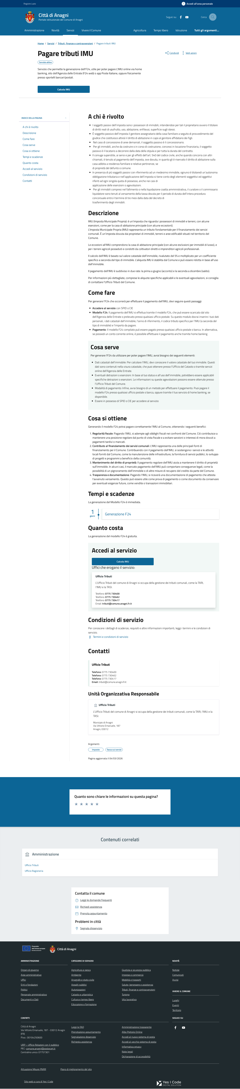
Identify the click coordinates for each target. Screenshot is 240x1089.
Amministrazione (34, 30)
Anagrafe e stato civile (82, 980)
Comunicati (178, 975)
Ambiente (76, 975)
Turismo (125, 995)
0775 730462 (112, 597)
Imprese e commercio (132, 975)
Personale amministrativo (34, 995)
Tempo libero (161, 30)
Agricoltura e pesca (81, 970)
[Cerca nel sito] (212, 17)
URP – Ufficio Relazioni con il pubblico (40, 1045)
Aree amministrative (31, 975)
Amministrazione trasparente (137, 1027)
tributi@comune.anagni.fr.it (117, 604)
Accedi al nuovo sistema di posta (138, 1037)
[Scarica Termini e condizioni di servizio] (108, 637)
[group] (44, 864)
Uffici (23, 980)
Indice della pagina (44, 118)
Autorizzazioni (78, 990)
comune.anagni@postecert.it (40, 1049)
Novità (55, 30)
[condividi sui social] (172, 52)
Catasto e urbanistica (82, 995)
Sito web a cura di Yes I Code (38, 1082)
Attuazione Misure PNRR (33, 1069)
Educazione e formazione (84, 1004)
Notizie (175, 970)
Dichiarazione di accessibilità (136, 1057)
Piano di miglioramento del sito (76, 1069)
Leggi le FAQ (77, 1027)
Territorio (176, 1010)
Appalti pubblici (79, 985)
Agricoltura (139, 30)
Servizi (70, 30)
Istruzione (181, 30)
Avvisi (175, 980)
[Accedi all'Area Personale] (197, 3)
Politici (24, 990)
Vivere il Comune (91, 30)
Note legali (127, 1052)
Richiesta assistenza (81, 1042)
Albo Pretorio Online (132, 1032)
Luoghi (175, 1000)
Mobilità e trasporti (131, 980)
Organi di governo (30, 970)
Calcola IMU (123, 561)
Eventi (175, 1005)
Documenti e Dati (29, 1000)
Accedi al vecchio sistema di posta (139, 1042)
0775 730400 (112, 594)
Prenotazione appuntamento (86, 1032)
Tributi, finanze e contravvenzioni (138, 990)
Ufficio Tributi (104, 577)
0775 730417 (112, 600)
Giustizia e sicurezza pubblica (136, 970)
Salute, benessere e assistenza (137, 985)
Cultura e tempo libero (82, 1000)
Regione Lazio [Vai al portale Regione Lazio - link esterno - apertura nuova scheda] (30, 3)
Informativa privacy (131, 1047)
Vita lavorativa (129, 1000)
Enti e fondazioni (29, 985)
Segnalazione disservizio (83, 1037)
